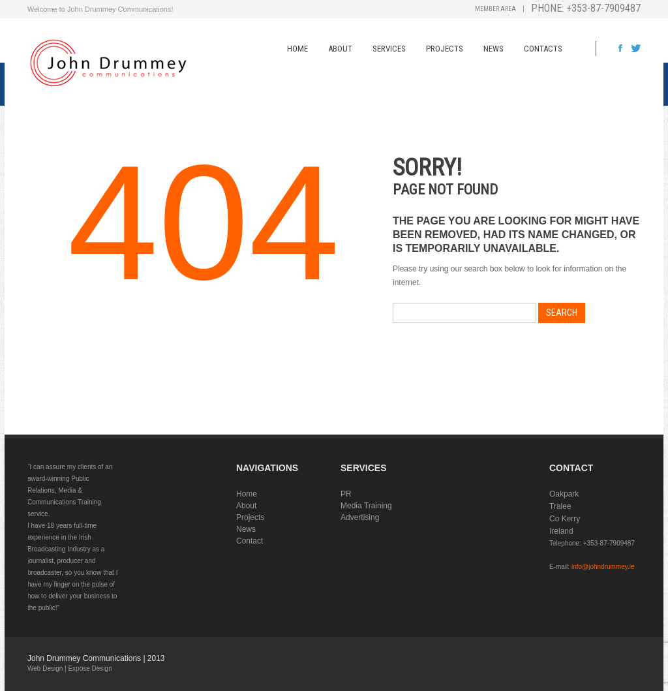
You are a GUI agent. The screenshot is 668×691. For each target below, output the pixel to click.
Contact (249, 540)
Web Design (45, 668)
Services (389, 49)
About (340, 49)
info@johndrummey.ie (603, 566)
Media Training (366, 505)
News (493, 49)
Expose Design (90, 668)
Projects (444, 49)
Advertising (360, 517)
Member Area (495, 8)
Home (297, 49)
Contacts (543, 49)
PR (346, 494)
